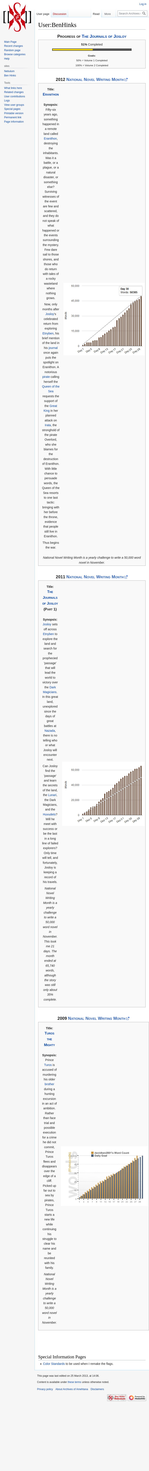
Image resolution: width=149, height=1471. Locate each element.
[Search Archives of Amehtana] (132, 13)
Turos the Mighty (49, 1039)
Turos (48, 1065)
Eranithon (51, 94)
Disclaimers (97, 1389)
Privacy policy (45, 1389)
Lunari (52, 795)
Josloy (49, 314)
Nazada (49, 730)
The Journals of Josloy (104, 36)
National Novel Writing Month (95, 79)
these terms (74, 1382)
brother (49, 1084)
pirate (46, 376)
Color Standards (54, 1363)
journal (53, 348)
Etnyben (47, 333)
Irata (48, 425)
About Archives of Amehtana (71, 1389)
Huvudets (49, 814)
